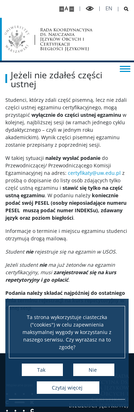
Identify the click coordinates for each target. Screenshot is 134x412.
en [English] (108, 8)
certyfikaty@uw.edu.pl (94, 173)
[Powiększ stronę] (61, 9)
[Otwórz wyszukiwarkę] (123, 9)
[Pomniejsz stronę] (71, 9)
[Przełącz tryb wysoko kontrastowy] (89, 8)
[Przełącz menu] (125, 68)
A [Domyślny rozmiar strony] (66, 8)
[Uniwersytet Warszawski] (16, 39)
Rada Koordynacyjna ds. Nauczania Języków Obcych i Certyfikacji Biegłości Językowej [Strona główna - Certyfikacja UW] (66, 39)
